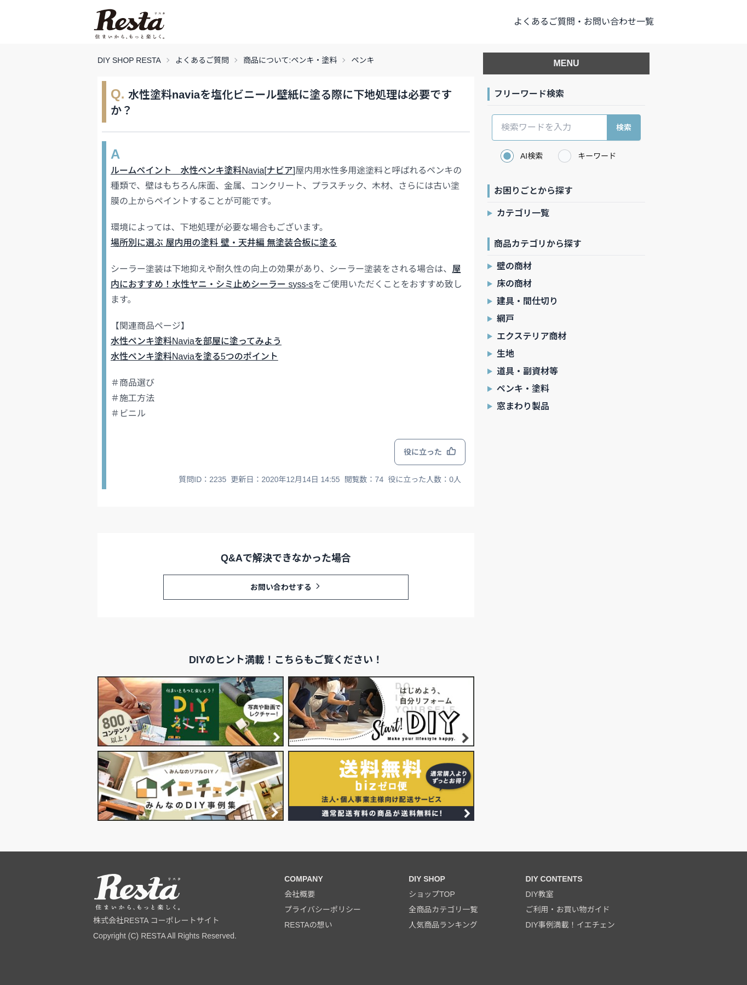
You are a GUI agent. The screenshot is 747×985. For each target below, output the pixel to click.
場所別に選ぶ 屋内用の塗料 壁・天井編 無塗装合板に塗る (224, 242)
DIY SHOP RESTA (129, 60)
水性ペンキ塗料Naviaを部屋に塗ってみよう (196, 341)
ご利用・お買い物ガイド (568, 909)
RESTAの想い (308, 924)
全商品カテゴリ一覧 (443, 909)
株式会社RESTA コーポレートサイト (156, 920)
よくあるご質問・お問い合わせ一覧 (584, 21)
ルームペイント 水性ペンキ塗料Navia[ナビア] (203, 170)
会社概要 (299, 894)
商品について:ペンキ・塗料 (290, 60)
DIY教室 (540, 894)
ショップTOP (432, 894)
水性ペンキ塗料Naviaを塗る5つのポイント (194, 356)
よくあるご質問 (202, 60)
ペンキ (362, 60)
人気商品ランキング (443, 924)
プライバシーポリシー (322, 909)
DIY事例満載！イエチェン (570, 924)
